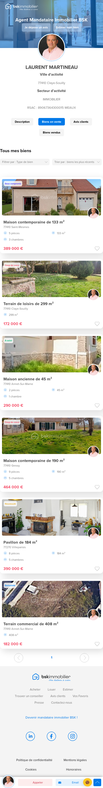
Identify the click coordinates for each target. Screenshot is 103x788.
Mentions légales (75, 760)
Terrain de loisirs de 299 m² (28, 304)
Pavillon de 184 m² (20, 542)
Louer (52, 689)
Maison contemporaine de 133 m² (34, 222)
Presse (39, 702)
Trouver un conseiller (29, 696)
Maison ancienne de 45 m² (27, 379)
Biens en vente (51, 122)
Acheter (35, 689)
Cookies (31, 769)
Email (68, 782)
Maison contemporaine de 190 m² (34, 460)
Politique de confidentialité (34, 760)
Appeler (31, 782)
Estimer (68, 689)
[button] (87, 782)
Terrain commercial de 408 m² (30, 624)
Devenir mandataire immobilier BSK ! (51, 717)
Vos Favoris (80, 696)
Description (22, 122)
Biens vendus (51, 132)
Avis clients (81, 122)
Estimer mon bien (67, 27)
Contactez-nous (61, 702)
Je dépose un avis (36, 27)
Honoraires (73, 769)
